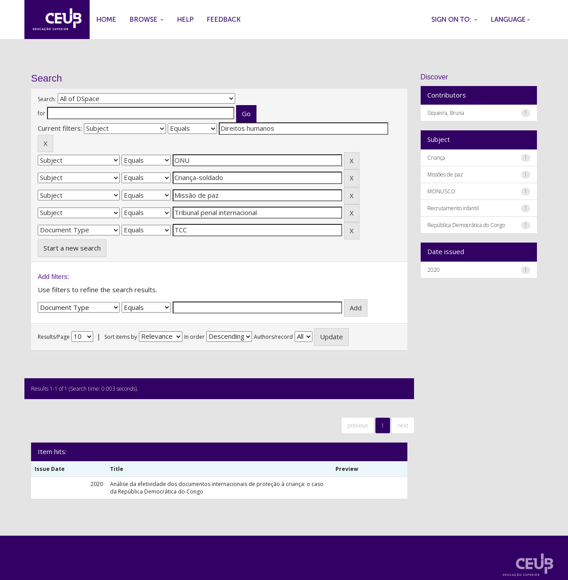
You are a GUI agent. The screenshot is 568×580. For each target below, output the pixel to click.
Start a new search (72, 247)
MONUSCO (441, 191)
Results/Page (54, 337)
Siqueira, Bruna (445, 113)
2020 (433, 270)
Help (185, 20)
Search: (47, 99)
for (41, 113)
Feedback (224, 20)
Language (510, 20)
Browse (147, 20)
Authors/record (273, 337)
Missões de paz (445, 174)
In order (194, 337)
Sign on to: (454, 20)
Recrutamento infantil (453, 208)
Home (106, 20)
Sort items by (120, 337)
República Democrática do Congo (466, 225)
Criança (436, 157)
